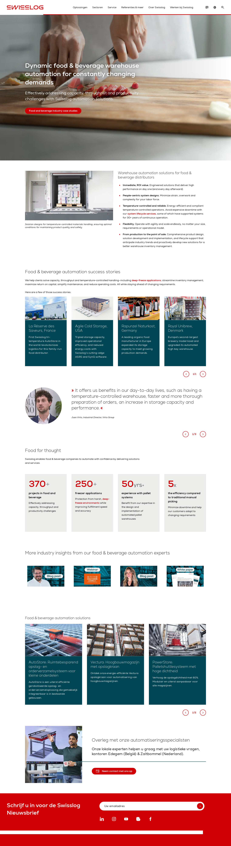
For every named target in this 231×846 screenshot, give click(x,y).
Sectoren (97, 7)
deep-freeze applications (146, 280)
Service (112, 7)
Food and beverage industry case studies (53, 110)
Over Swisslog (156, 7)
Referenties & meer (132, 7)
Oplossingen (80, 7)
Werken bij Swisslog (181, 7)
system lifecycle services (141, 213)
